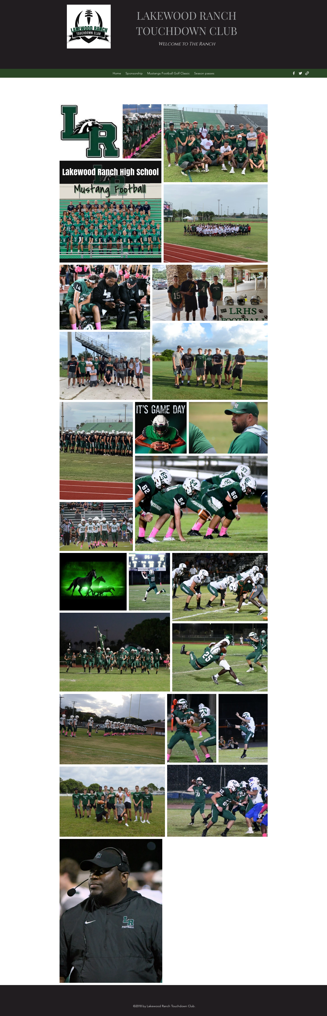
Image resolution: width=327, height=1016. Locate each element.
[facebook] (294, 73)
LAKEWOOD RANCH (186, 15)
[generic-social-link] (307, 73)
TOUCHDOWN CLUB (186, 30)
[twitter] (300, 73)
